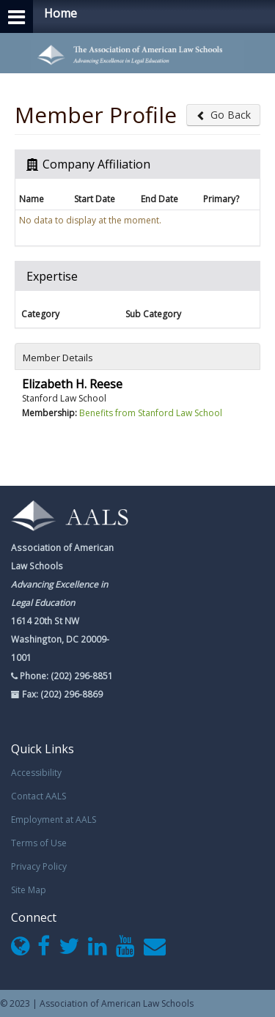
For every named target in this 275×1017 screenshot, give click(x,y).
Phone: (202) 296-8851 (65, 675)
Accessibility (36, 772)
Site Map (28, 890)
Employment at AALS (53, 819)
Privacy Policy (39, 866)
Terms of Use (39, 843)
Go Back (223, 115)
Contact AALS (38, 796)
